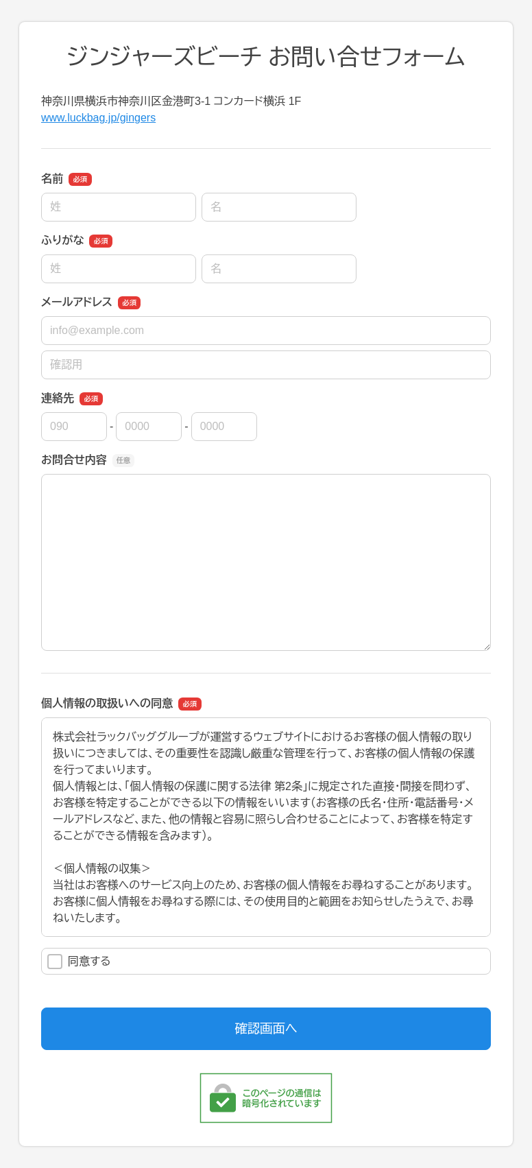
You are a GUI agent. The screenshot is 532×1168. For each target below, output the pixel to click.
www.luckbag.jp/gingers (98, 117)
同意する (79, 961)
